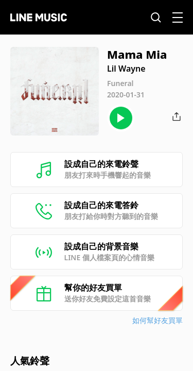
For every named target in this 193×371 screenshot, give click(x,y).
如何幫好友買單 (157, 320)
